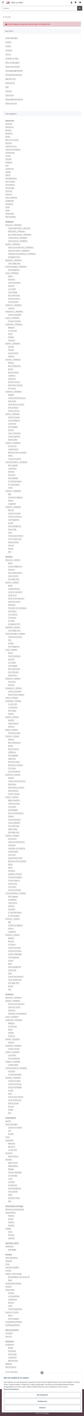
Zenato (10, 548)
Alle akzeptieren (42, 1395)
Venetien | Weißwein (13, 507)
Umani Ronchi (13, 353)
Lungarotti (12, 504)
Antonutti (11, 279)
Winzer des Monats (12, 66)
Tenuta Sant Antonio (15, 536)
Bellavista (11, 1143)
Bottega (11, 1169)
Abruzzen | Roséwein (13, 997)
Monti (10, 1315)
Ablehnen (42, 1408)
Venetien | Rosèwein (13, 1077)
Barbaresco (9, 127)
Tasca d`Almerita (14, 433)
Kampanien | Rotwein (13, 688)
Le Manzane (12, 1185)
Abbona (11, 363)
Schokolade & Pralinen (13, 1322)
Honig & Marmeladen (13, 1283)
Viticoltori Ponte (14, 1198)
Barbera (8, 130)
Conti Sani (12, 855)
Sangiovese (9, 201)
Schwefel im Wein (12, 58)
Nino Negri (12, 710)
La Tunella (12, 289)
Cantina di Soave (14, 513)
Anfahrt (8, 46)
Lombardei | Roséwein (13, 1020)
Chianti (8, 156)
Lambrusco (9, 169)
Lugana (8, 172)
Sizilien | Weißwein (12, 414)
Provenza (11, 340)
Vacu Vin (8, 1336)
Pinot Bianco (10, 185)
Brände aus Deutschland (14, 1209)
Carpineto (11, 845)
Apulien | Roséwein (12, 1001)
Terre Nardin (13, 1191)
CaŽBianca (12, 752)
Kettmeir (11, 471)
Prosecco (8, 194)
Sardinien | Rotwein (12, 774)
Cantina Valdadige (15, 954)
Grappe (8, 1228)
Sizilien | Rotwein (12, 797)
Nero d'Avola (10, 181)
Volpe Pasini (12, 675)
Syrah (7, 210)
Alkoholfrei (9, 1246)
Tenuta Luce (12, 883)
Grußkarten (9, 1344)
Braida (10, 369)
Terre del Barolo (14, 771)
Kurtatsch (11, 475)
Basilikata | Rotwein (12, 627)
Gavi (7, 165)
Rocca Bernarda (14, 295)
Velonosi (11, 356)
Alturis (10, 276)
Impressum (9, 95)
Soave (7, 207)
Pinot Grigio (9, 188)
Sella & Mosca (13, 407)
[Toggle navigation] (3, 1)
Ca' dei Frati (12, 330)
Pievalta (11, 350)
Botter (10, 563)
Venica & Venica (14, 298)
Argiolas (11, 395)
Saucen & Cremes (12, 1312)
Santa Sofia (12, 529)
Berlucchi (11, 1147)
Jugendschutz (10, 79)
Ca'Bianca (11, 375)
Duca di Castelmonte (16, 813)
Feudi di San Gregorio (16, 694)
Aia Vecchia (12, 446)
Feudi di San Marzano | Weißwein (20, 247)
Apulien (8, 1121)
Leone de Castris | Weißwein (19, 250)
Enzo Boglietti (13, 755)
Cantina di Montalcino (16, 842)
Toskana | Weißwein (13, 443)
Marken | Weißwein (12, 343)
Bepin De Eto (13, 1163)
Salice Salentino (11, 197)
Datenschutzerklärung (11, 1389)
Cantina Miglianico (15, 566)
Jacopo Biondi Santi (15, 858)
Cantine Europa (14, 417)
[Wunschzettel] (75, 2)
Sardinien (9, 1153)
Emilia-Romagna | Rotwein (15, 633)
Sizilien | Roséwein (12, 1052)
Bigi (9, 494)
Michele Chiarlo (14, 382)
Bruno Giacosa (13, 372)
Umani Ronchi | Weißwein (18, 241)
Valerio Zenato (13, 542)
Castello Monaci (14, 589)
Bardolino (9, 133)
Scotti (10, 1306)
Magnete (8, 1364)
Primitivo (8, 191)
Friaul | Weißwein (12, 273)
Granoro (11, 1293)
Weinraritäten (10, 217)
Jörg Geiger (12, 1249)
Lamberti (11, 1182)
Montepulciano (11, 178)
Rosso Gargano (13, 1318)
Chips (7, 1264)
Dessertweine (10, 1212)
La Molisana (12, 1299)
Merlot (7, 175)
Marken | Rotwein (12, 717)
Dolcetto (8, 159)
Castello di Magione (15, 497)
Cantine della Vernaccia (17, 398)
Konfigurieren (42, 1401)
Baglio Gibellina (14, 800)
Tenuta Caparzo (14, 880)
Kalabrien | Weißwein (13, 305)
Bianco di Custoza (12, 140)
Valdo (10, 1195)
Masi (10, 964)
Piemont (11, 1216)
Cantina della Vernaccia (17, 781)
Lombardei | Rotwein (13, 701)
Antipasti (8, 1261)
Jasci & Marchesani (15, 573)
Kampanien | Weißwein (14, 311)
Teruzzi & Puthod (14, 459)
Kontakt (8, 42)
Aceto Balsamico (11, 1258)
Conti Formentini (14, 282)
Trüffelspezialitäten (12, 1325)
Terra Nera (12, 887)
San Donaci (12, 611)
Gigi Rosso (12, 379)
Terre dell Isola (13, 826)
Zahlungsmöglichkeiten (14, 71)
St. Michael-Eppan (15, 481)
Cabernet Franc (11, 146)
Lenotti (10, 523)
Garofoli (11, 347)
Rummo (11, 1302)
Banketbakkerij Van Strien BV (19, 1277)
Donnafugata (13, 427)
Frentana (11, 569)
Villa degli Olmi (13, 579)
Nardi (10, 867)
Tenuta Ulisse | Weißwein (17, 238)
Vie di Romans (13, 302)
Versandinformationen (13, 75)
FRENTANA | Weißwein (16, 231)
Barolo (7, 136)
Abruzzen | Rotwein (12, 560)
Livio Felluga (12, 292)
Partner (8, 54)
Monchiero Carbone (15, 385)
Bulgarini (11, 327)
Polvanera (11, 605)
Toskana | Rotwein (12, 835)
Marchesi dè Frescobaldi (17, 452)
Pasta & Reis (10, 1290)
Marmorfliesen (10, 1367)
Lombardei (9, 1140)
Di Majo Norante (14, 733)
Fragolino (8, 162)
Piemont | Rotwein (12, 736)
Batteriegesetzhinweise (14, 99)
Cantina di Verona (14, 516)
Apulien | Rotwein (12, 582)
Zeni (9, 552)
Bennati (11, 510)
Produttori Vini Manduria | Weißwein (22, 254)
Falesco (11, 500)
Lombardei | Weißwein (14, 324)
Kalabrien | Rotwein (12, 678)
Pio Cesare (12, 388)
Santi (10, 532)
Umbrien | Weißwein (13, 491)
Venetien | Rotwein (12, 935)
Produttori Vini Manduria (17, 608)
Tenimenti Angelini (15, 877)
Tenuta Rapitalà (14, 436)
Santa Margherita (14, 526)
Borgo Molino (13, 1166)
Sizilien (10, 1219)
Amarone (8, 124)
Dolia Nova (12, 401)
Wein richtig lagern (12, 62)
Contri (10, 1179)
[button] (71, 2)
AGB (7, 87)
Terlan (10, 488)
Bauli (10, 1280)
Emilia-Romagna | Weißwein (16, 266)
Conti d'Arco (12, 903)
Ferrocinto (12, 682)
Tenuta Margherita (15, 1309)
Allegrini (11, 938)
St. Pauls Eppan (14, 484)
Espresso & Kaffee (12, 1267)
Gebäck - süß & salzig (13, 1274)
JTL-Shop (45, 1413)
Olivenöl (8, 1286)
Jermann (11, 286)
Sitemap (8, 91)
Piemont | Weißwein (13, 359)
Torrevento (12, 617)
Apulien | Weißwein (12, 244)
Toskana (11, 1222)
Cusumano (12, 423)
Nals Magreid (13, 478)
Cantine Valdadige (15, 1172)
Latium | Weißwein (12, 318)
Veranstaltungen (11, 38)
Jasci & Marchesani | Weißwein (19, 234)
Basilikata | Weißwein (13, 260)
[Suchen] (39, 8)
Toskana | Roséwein (12, 1061)
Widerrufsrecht (11, 103)
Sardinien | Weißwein (13, 391)
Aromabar (9, 1333)
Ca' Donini (12, 944)
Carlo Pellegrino (14, 420)
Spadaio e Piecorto (15, 874)
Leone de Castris (14, 601)
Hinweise (8, 50)
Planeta (11, 430)
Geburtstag (12, 1354)
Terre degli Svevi (14, 263)
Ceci (9, 1130)
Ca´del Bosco (13, 707)
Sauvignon (9, 204)
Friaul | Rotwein (11, 649)
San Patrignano (13, 270)
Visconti (11, 545)
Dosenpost (12, 1351)
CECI (9, 640)
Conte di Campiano (15, 592)
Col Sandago (12, 1175)
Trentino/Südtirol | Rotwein (15, 893)
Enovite (11, 643)
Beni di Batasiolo (14, 366)
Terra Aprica (12, 614)
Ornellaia (11, 871)
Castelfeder (12, 468)
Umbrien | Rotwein (12, 919)
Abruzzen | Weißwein (13, 225)
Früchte (8, 1270)
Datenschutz (10, 83)
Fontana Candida (14, 321)
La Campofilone (14, 1296)
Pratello (11, 337)
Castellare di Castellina (16, 848)
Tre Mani (11, 621)
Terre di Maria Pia (14, 539)
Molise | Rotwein (11, 730)
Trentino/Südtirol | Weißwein (16, 462)
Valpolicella (9, 213)
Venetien (8, 1159)
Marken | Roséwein (12, 1039)
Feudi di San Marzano (16, 598)
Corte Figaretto (13, 520)
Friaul (7, 1137)
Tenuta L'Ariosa (14, 411)
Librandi (11, 308)
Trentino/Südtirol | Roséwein (16, 1068)
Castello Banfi (13, 449)
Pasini (10, 334)
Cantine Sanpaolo (14, 314)
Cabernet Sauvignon (13, 149)
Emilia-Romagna (11, 1124)
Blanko (10, 1348)
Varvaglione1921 (14, 257)
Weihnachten (13, 1360)
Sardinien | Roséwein (13, 1045)
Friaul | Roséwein (12, 1017)
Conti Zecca (12, 595)
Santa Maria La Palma (16, 404)
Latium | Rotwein (11, 698)
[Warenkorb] (80, 2)
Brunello (8, 143)
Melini (10, 455)
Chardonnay (10, 152)
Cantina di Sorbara (15, 637)
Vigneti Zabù (12, 439)
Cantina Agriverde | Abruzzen (19, 228)
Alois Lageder (13, 465)
